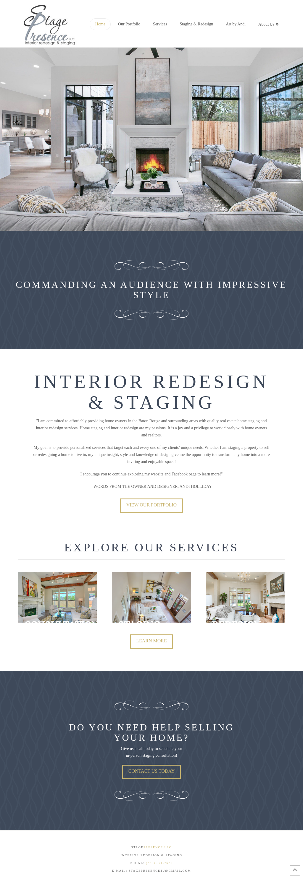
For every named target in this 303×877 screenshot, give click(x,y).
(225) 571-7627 (159, 861)
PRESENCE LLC (158, 846)
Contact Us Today (151, 769)
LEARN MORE (151, 639)
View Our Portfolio (151, 504)
